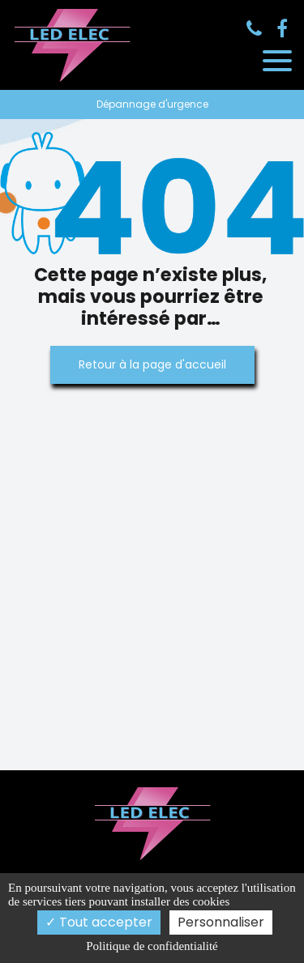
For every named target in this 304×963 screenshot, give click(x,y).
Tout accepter (98, 922)
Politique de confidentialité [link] (151, 946)
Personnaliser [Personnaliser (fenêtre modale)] (221, 922)
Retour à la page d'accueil (152, 364)
